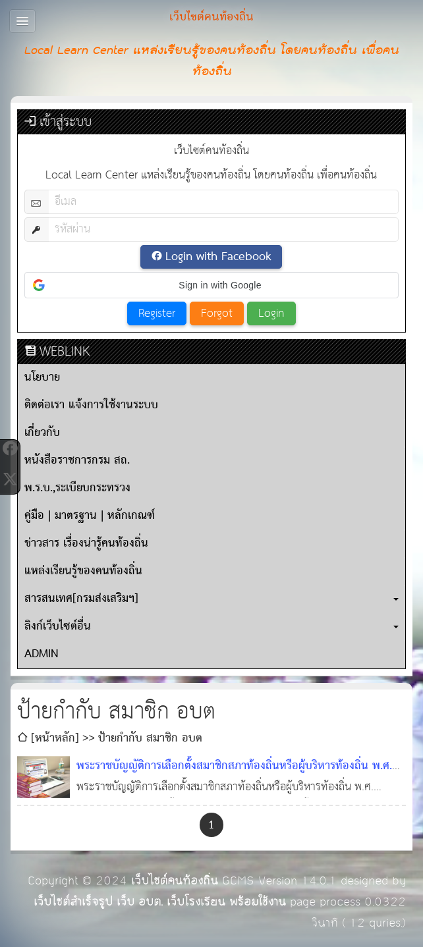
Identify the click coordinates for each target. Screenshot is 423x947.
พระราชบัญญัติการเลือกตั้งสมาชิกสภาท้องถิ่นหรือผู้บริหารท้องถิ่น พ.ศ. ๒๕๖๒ (234, 776)
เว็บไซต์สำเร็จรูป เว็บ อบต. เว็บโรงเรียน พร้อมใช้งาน (160, 902)
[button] (211, 285)
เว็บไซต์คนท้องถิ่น (174, 881)
